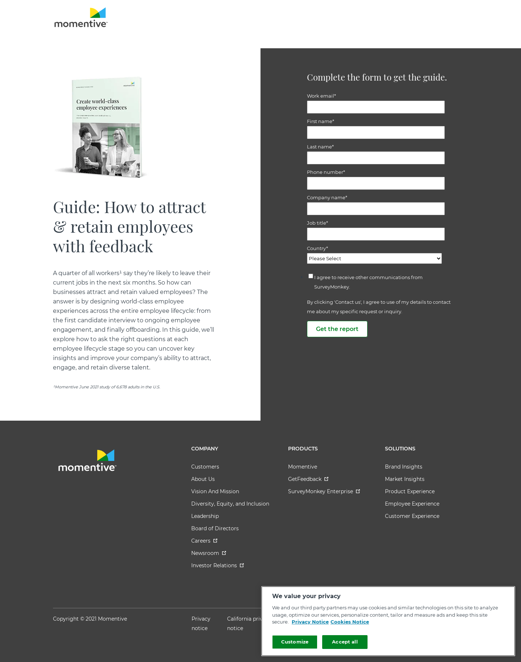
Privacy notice (201, 624)
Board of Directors (215, 528)
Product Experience (410, 491)
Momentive (302, 466)
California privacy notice (249, 624)
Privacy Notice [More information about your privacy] (310, 622)
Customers (205, 466)
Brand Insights (403, 466)
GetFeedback (308, 479)
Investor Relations (217, 565)
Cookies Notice (350, 622)
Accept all (344, 642)
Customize (294, 642)
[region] (388, 621)
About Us (203, 479)
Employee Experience (412, 503)
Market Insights (404, 479)
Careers (204, 541)
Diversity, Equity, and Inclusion (230, 503)
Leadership (205, 516)
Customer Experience (412, 516)
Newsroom (208, 553)
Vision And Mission (215, 491)
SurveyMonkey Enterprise (324, 491)
